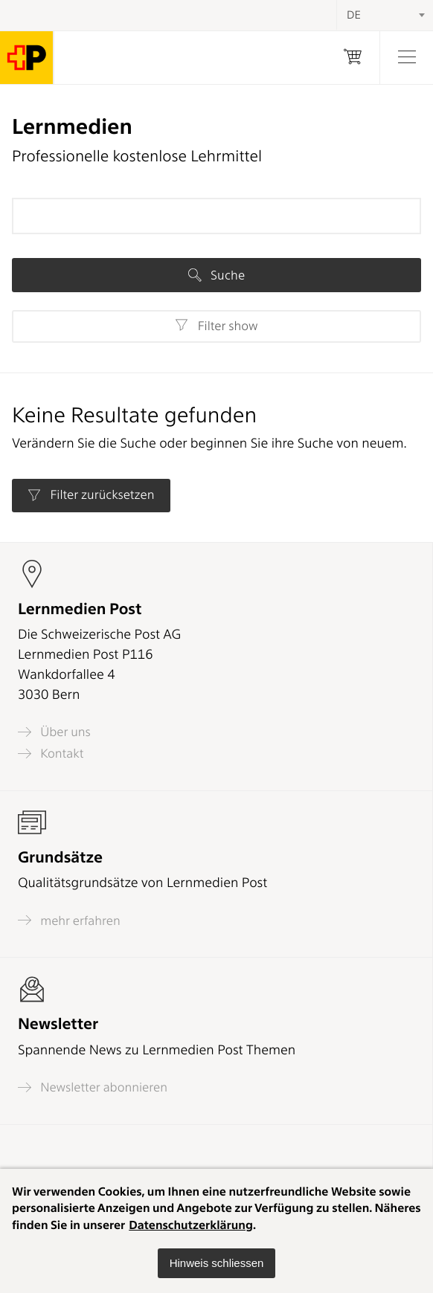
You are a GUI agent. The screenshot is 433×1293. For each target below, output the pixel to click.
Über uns (54, 732)
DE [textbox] (354, 15)
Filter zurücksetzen (91, 495)
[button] (217, 1263)
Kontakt (50, 754)
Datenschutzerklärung (191, 1225)
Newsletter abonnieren (92, 1087)
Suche (216, 275)
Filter (216, 325)
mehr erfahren (69, 920)
